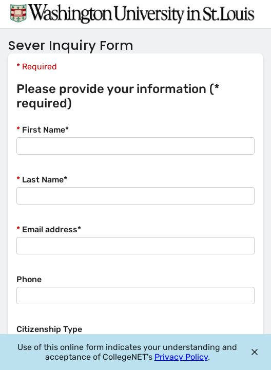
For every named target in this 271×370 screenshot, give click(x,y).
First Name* (42, 130)
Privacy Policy (181, 357)
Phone (29, 279)
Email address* (48, 229)
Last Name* (41, 179)
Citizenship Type (49, 329)
